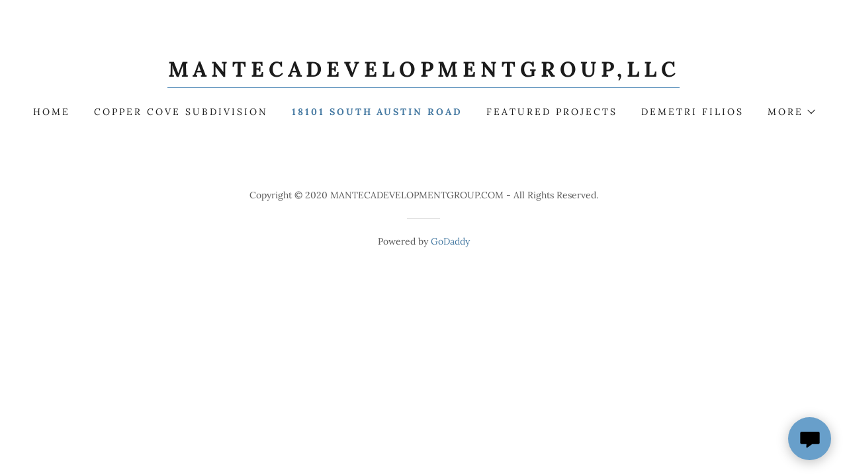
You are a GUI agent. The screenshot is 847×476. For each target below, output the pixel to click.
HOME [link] (51, 112)
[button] (791, 112)
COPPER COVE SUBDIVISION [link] (181, 112)
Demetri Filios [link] (692, 112)
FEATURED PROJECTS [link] (551, 112)
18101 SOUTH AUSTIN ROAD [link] (377, 112)
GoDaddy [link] (450, 241)
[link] (423, 72)
